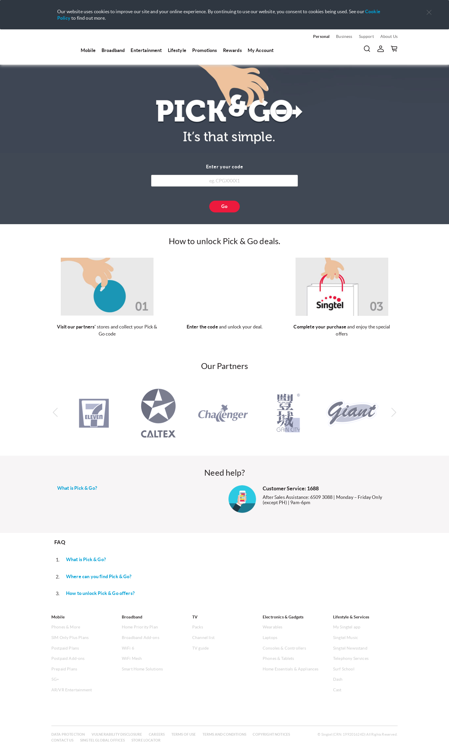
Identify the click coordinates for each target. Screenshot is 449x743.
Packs (197, 627)
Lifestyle (177, 50)
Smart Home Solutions (142, 669)
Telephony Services (351, 658)
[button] (429, 12)
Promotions (204, 50)
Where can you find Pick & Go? (99, 576)
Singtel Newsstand (350, 648)
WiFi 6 (128, 648)
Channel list (203, 637)
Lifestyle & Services (351, 617)
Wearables (272, 627)
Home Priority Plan (140, 627)
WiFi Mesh (132, 658)
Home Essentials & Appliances (290, 669)
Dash (338, 679)
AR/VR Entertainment (71, 689)
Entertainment (146, 50)
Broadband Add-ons (140, 637)
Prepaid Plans (64, 669)
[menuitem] (63, 44)
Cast (337, 689)
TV (195, 617)
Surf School (344, 669)
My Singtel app (346, 627)
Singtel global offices (102, 740)
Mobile (88, 50)
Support (366, 36)
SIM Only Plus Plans (70, 637)
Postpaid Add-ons (68, 658)
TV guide (200, 648)
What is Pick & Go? (77, 488)
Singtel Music (345, 637)
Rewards (232, 50)
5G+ (55, 679)
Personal (321, 36)
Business (344, 36)
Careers (157, 734)
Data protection (68, 734)
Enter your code (224, 166)
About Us (389, 36)
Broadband (113, 50)
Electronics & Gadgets (283, 617)
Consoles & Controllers (284, 648)
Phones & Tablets (278, 658)
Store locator (146, 740)
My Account (261, 50)
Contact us (62, 740)
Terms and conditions (224, 734)
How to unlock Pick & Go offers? (100, 593)
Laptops (270, 637)
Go (224, 206)
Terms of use (183, 734)
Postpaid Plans (65, 648)
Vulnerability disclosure (117, 734)
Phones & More (65, 627)
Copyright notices (271, 734)
